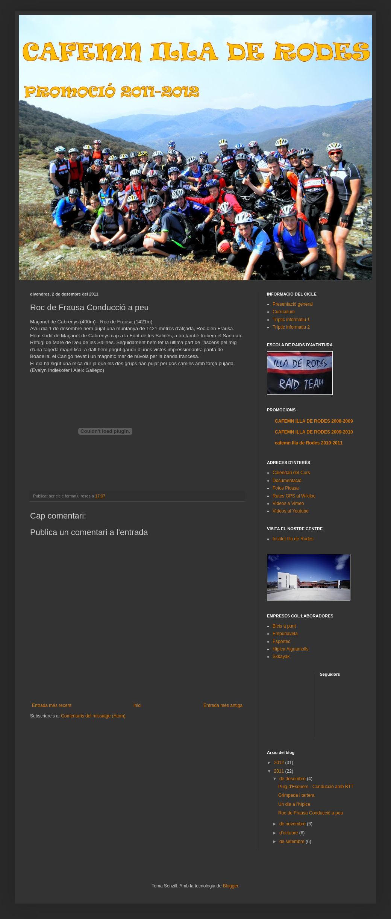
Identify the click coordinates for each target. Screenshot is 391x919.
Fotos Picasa (286, 488)
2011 (279, 771)
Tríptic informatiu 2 (291, 327)
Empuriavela (285, 633)
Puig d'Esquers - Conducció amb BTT (315, 786)
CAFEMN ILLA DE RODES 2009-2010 (314, 432)
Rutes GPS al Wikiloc (294, 496)
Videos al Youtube (291, 511)
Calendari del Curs (291, 472)
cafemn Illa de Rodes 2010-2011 (309, 443)
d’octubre (289, 833)
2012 (279, 762)
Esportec (281, 641)
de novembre (293, 823)
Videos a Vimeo (288, 503)
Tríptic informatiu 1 (291, 319)
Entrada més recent (51, 705)
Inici (137, 705)
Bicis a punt (284, 626)
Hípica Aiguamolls (290, 649)
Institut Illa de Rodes (293, 538)
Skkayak (281, 656)
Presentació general (293, 304)
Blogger (230, 886)
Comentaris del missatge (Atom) (93, 716)
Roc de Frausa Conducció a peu (310, 813)
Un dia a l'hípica (294, 804)
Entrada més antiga (222, 705)
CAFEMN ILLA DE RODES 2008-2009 (314, 421)
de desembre (293, 778)
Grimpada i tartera (296, 795)
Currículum (284, 311)
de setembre (292, 841)
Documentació (287, 480)
